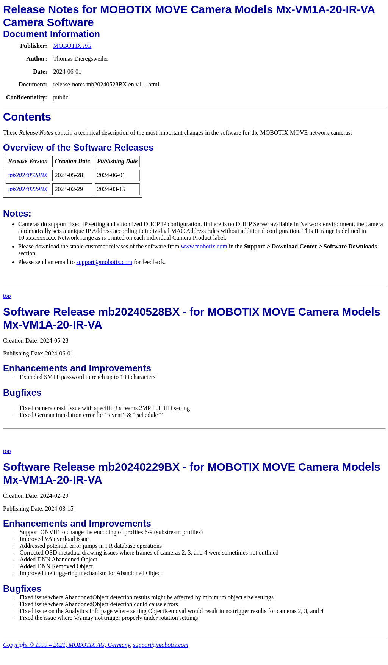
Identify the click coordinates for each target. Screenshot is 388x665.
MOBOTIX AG (72, 45)
